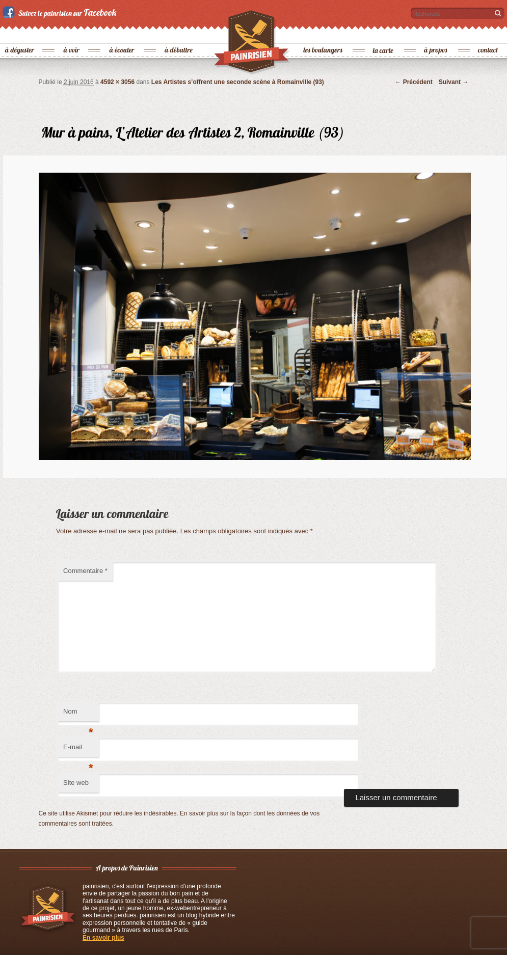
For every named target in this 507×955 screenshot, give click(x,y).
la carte (383, 33)
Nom (78, 714)
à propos (436, 33)
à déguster (20, 33)
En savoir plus (103, 937)
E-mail (78, 750)
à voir (72, 33)
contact (488, 33)
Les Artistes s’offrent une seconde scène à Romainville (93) (237, 82)
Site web (76, 782)
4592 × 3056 (117, 82)
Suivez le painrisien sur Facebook (61, 12)
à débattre (179, 33)
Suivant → (454, 82)
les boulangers (323, 33)
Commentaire (85, 571)
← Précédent (413, 82)
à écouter (122, 33)
